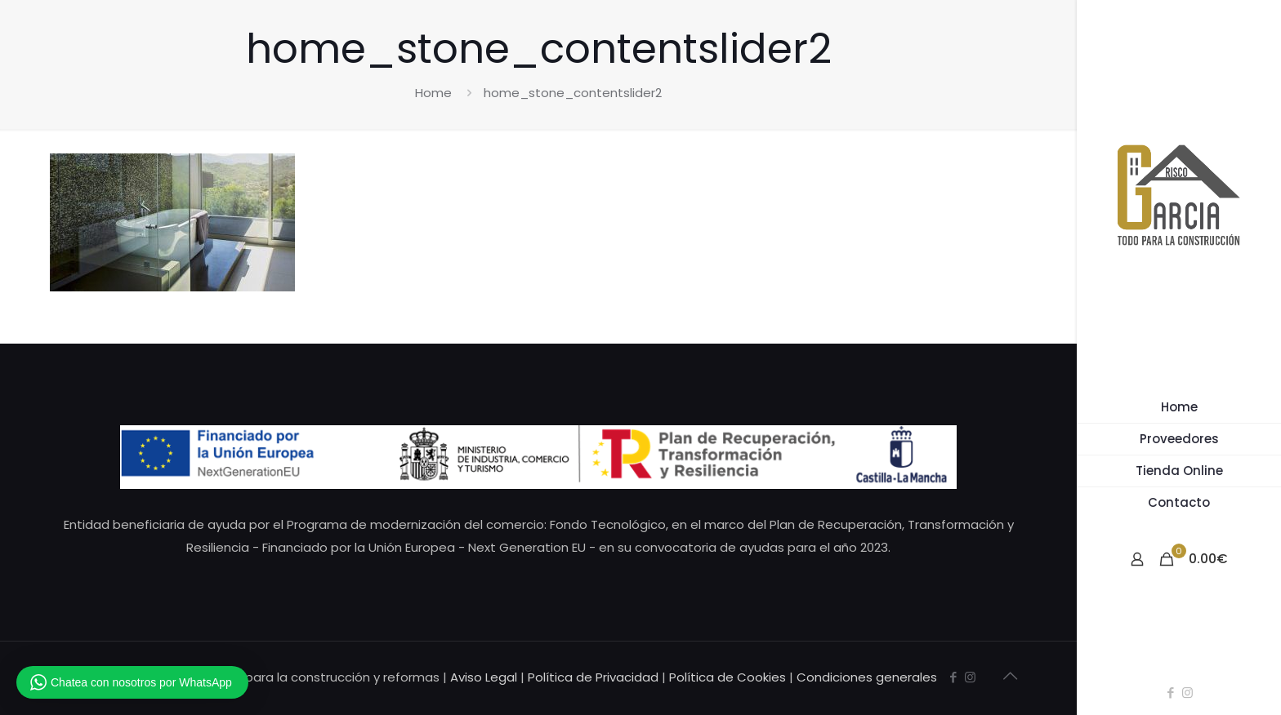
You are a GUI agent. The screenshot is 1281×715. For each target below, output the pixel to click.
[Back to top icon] (1010, 676)
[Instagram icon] (1187, 692)
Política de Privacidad (593, 677)
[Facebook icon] (1170, 692)
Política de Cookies (727, 677)
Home (433, 92)
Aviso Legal (483, 677)
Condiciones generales (867, 677)
